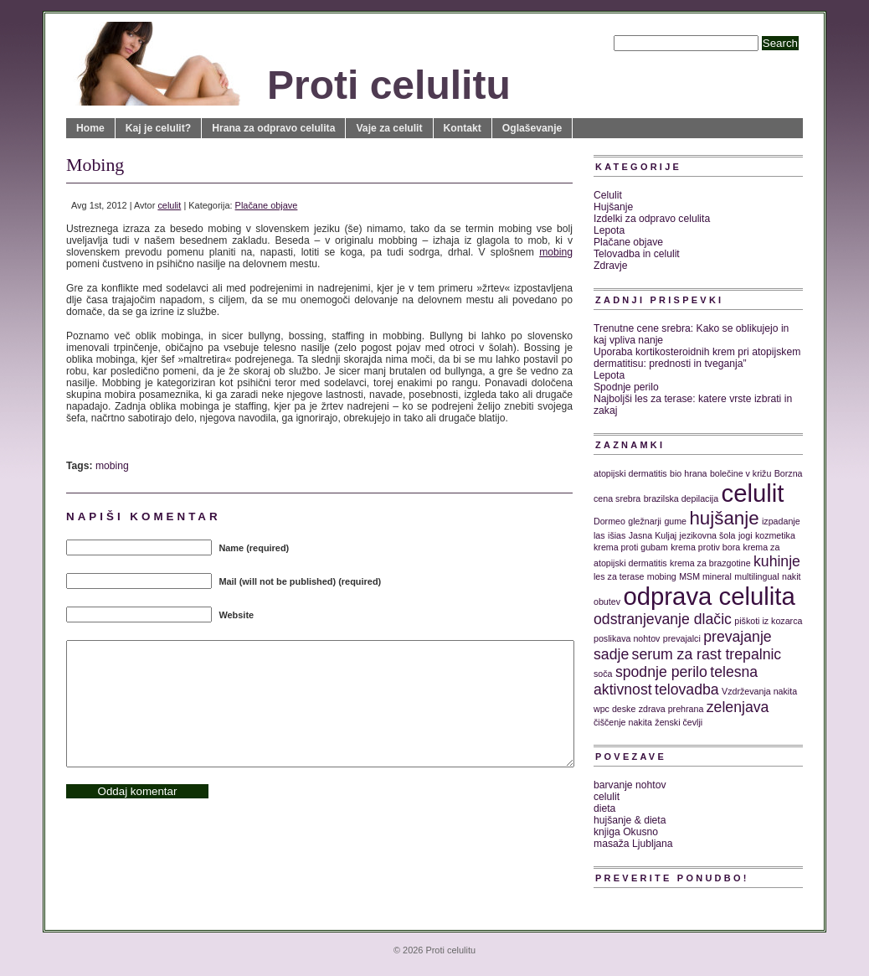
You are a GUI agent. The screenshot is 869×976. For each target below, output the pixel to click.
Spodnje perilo (626, 387)
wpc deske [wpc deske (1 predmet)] (614, 709)
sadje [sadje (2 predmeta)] (611, 654)
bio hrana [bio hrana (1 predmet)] (688, 473)
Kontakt (462, 128)
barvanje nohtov (630, 785)
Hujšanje (613, 207)
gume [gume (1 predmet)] (675, 521)
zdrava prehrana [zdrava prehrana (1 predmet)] (671, 709)
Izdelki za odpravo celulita (652, 219)
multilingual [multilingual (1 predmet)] (756, 576)
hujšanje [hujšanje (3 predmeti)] (723, 518)
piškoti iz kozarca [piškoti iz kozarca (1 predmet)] (768, 621)
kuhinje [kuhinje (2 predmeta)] (776, 561)
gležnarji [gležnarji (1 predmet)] (644, 521)
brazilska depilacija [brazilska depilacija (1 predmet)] (681, 498)
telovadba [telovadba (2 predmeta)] (687, 689)
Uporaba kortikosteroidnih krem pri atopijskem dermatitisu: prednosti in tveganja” (697, 357)
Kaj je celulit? (158, 128)
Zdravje (611, 265)
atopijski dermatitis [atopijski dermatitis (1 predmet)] (630, 473)
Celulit (608, 195)
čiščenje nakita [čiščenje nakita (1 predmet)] (623, 722)
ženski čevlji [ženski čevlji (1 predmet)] (678, 722)
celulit (169, 205)
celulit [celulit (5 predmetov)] (753, 493)
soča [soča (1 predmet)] (603, 674)
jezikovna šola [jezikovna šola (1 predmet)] (708, 535)
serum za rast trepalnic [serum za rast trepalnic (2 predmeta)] (707, 654)
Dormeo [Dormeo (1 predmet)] (609, 521)
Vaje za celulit (389, 128)
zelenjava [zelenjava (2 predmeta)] (738, 707)
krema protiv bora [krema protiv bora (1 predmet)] (705, 547)
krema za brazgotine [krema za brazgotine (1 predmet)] (710, 563)
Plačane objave (266, 205)
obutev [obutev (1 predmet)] (607, 601)
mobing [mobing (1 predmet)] (661, 576)
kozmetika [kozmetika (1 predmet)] (775, 535)
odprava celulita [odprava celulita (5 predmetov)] (708, 596)
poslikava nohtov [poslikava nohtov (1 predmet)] (627, 638)
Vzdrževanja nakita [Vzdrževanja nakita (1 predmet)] (759, 691)
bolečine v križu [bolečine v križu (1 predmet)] (740, 473)
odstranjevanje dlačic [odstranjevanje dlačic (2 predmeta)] (663, 619)
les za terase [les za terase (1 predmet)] (619, 576)
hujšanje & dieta (630, 820)
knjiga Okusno (626, 832)
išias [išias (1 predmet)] (616, 535)
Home (90, 128)
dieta (604, 808)
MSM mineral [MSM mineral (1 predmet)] (705, 576)
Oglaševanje (532, 128)
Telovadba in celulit (637, 254)
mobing (556, 252)
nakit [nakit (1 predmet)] (791, 576)
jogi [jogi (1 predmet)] (745, 535)
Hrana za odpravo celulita (273, 128)
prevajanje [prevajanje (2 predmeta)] (737, 636)
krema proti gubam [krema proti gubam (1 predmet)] (631, 547)
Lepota (609, 230)
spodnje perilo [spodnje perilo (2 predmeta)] (661, 672)
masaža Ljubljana (633, 843)
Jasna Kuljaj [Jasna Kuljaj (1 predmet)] (652, 535)
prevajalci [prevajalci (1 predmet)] (682, 638)
